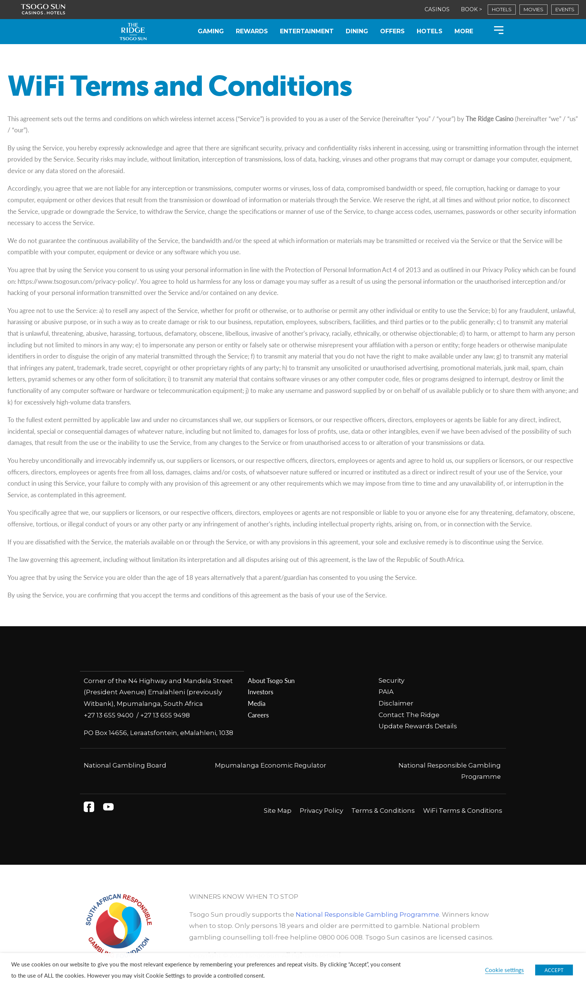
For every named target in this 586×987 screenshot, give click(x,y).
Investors (260, 691)
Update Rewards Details (418, 726)
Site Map (278, 810)
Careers (258, 714)
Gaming (211, 31)
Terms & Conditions (383, 810)
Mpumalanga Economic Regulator (270, 765)
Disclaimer (396, 703)
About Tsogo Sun (271, 680)
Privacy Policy (321, 810)
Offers (392, 31)
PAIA (386, 691)
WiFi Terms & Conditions (462, 810)
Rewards (252, 31)
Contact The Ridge (409, 715)
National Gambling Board (125, 765)
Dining (357, 31)
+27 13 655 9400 (110, 715)
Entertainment (307, 31)
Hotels (429, 31)
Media (256, 703)
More (463, 31)
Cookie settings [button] (504, 970)
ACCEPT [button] (554, 970)
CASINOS (437, 9)
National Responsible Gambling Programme (368, 914)
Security (391, 680)
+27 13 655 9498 (165, 715)
